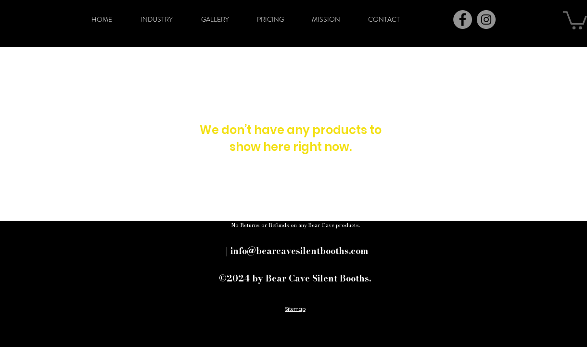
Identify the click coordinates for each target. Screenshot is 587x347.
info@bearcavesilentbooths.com (299, 250)
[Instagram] (486, 19)
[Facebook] (462, 19)
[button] (575, 19)
